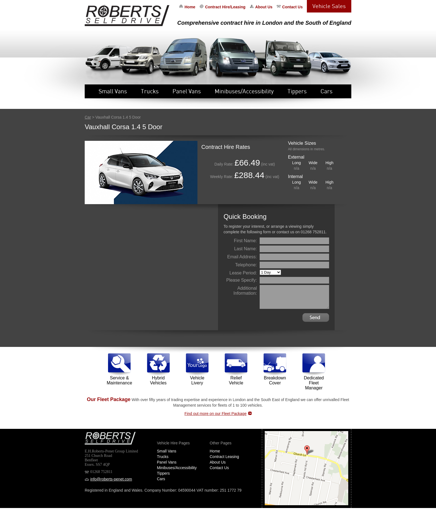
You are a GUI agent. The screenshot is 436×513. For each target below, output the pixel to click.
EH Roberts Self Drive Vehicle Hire (127, 15)
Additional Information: (245, 291)
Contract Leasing (224, 456)
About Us (263, 7)
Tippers (297, 91)
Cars (326, 91)
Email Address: (242, 256)
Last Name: (245, 248)
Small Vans (113, 91)
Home (189, 7)
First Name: (245, 240)
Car (88, 117)
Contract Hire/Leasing (225, 7)
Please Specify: (241, 280)
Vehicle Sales (329, 5)
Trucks (150, 91)
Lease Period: (243, 273)
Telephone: (246, 264)
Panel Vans (186, 91)
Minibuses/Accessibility (244, 91)
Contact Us (292, 7)
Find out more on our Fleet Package (215, 413)
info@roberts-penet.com (111, 479)
